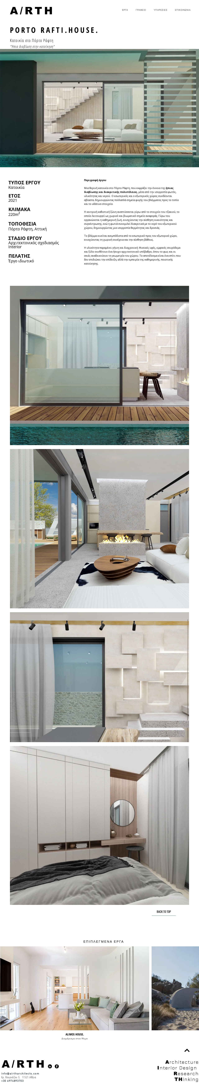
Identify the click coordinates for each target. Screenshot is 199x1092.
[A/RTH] (32, 10)
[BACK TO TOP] (164, 911)
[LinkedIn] (50, 1066)
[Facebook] (57, 1066)
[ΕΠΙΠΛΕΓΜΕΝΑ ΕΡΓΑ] (104, 941)
